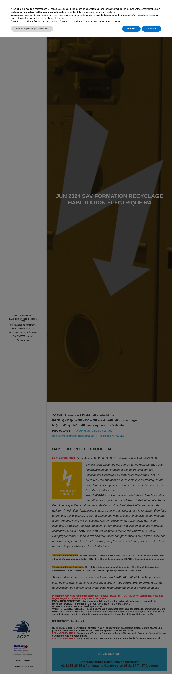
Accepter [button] (151, 665)
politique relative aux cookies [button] (100, 649)
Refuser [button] (131, 665)
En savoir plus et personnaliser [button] (32, 665)
